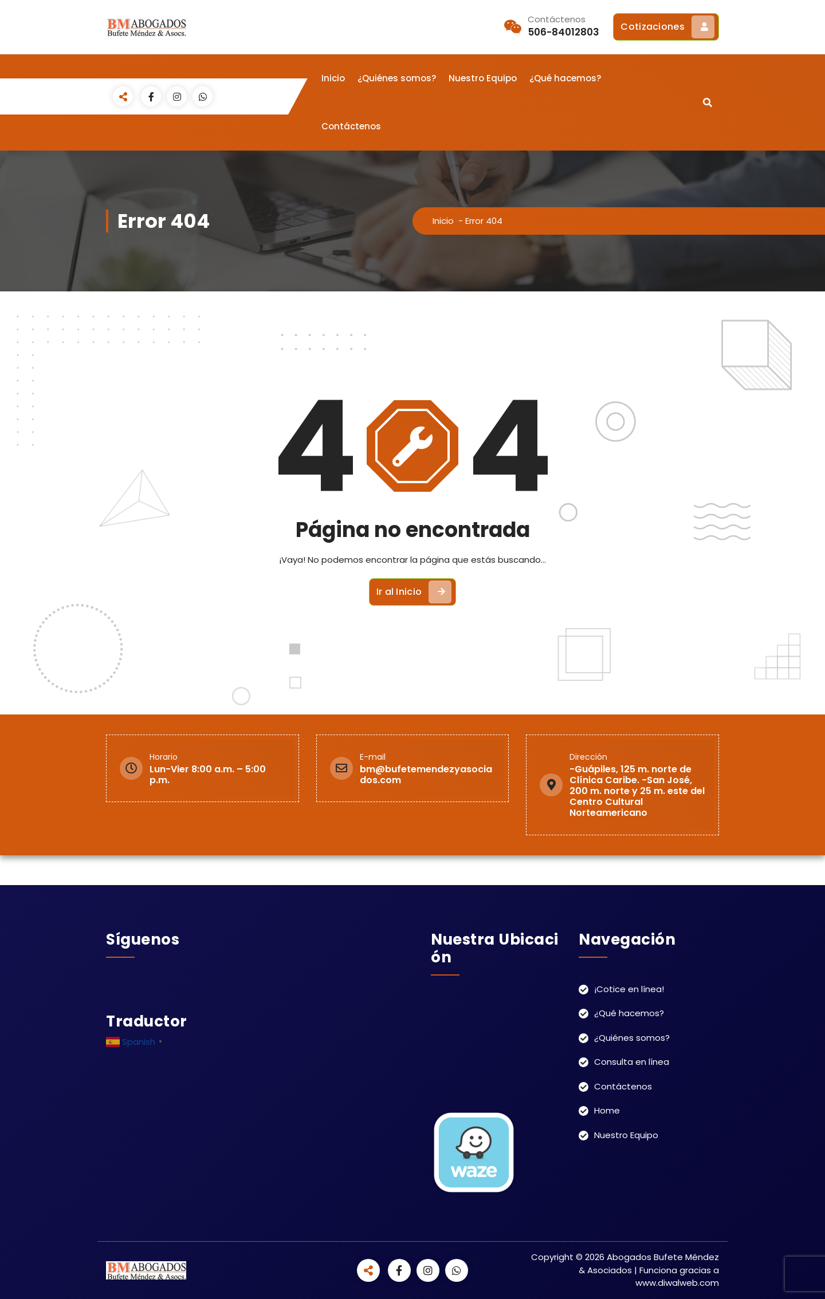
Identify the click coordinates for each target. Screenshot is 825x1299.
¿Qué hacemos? (565, 78)
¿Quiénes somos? (397, 78)
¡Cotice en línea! (629, 989)
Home (607, 1110)
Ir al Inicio (414, 592)
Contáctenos (351, 126)
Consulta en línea (631, 1062)
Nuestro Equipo (483, 78)
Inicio (333, 78)
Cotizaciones (667, 26)
